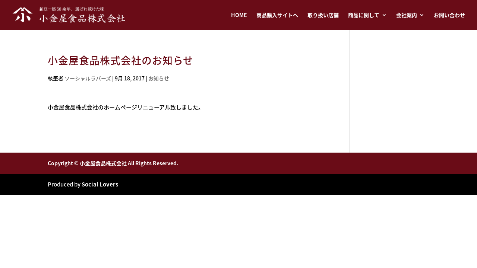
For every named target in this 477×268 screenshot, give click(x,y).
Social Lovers (100, 184)
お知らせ (158, 78)
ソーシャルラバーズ (87, 78)
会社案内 (406, 15)
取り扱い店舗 (323, 15)
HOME (239, 15)
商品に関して (363, 15)
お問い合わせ (449, 15)
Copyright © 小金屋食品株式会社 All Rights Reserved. (113, 163)
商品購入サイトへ (277, 15)
